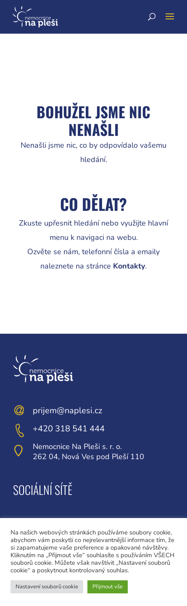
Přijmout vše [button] (107, 586)
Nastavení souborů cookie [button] (47, 586)
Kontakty (129, 266)
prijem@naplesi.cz (67, 410)
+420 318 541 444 (69, 428)
